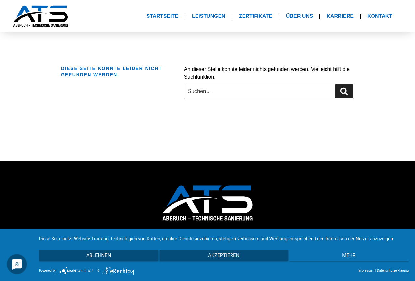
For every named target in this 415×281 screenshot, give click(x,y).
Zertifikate (255, 16)
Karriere (340, 16)
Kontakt (379, 16)
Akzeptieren (223, 259)
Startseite (162, 16)
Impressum (366, 270)
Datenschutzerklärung (393, 270)
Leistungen (208, 16)
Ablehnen (94, 259)
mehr (353, 259)
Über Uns (299, 16)
